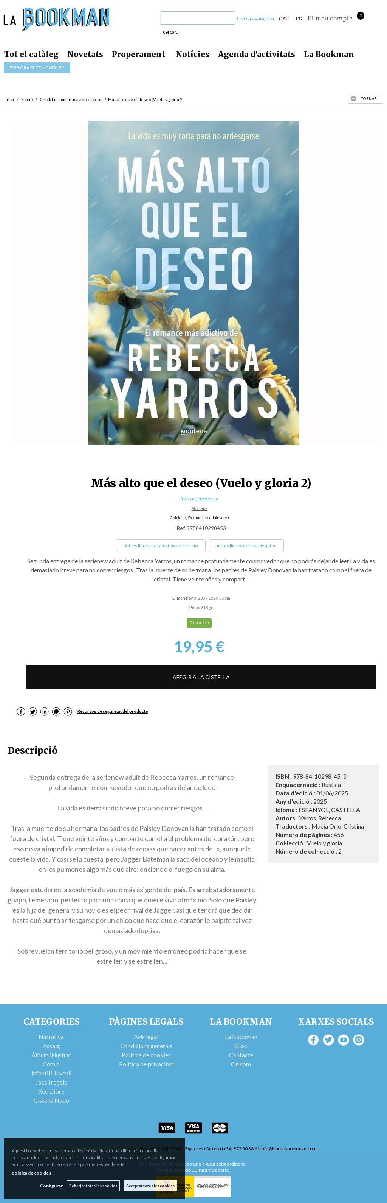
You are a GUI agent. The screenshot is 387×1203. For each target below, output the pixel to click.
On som (241, 1063)
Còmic (51, 1063)
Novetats (85, 54)
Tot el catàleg (31, 54)
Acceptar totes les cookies (150, 1185)
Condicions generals (146, 1045)
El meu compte (330, 18)
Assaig (51, 1045)
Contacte (241, 1054)
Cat (284, 18)
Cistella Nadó (51, 1100)
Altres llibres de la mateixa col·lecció (161, 546)
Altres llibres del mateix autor (246, 546)
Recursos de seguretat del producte (112, 711)
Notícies (192, 54)
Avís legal (146, 1036)
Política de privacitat (146, 1063)
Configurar (51, 1186)
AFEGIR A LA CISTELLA (201, 677)
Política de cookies (146, 1054)
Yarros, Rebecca (199, 498)
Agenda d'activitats (256, 54)
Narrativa (51, 1036)
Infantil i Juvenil (51, 1073)
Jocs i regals (51, 1082)
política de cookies (31, 1173)
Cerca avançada (255, 18)
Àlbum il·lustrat (51, 1054)
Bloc (241, 1045)
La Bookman (329, 54)
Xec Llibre (51, 1091)
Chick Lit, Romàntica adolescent (199, 518)
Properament (139, 54)
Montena (200, 508)
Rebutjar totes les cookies (93, 1185)
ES (299, 18)
